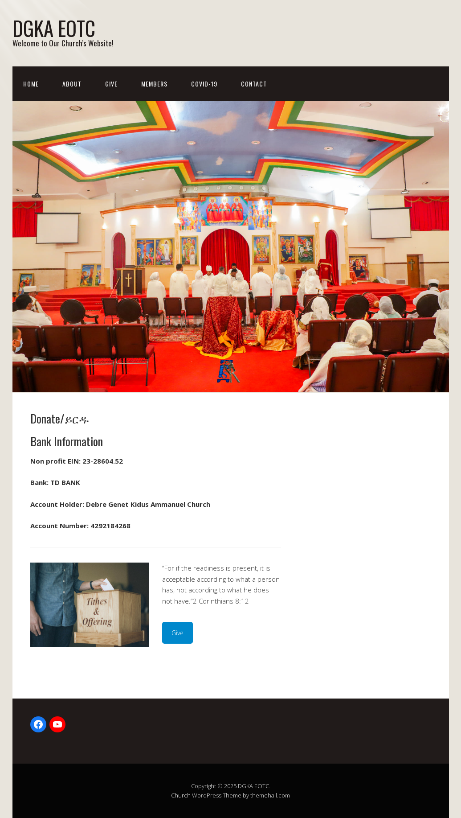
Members (154, 83)
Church (181, 795)
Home (31, 83)
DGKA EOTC (53, 28)
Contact (254, 83)
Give (111, 83)
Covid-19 (204, 83)
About (72, 83)
